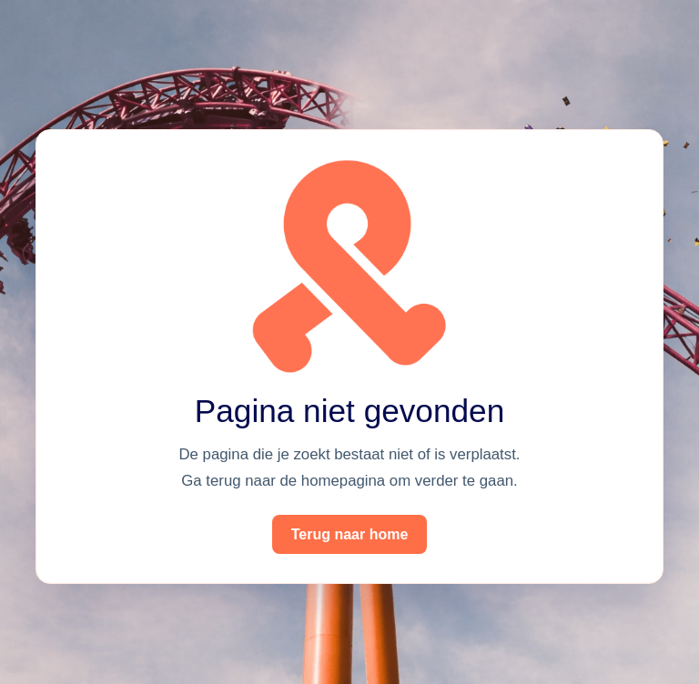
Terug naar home (350, 534)
